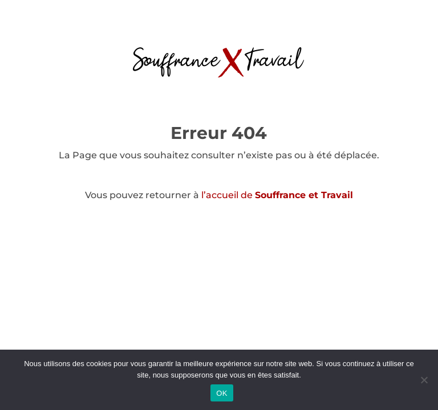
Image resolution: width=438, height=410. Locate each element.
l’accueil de (277, 195)
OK (221, 393)
